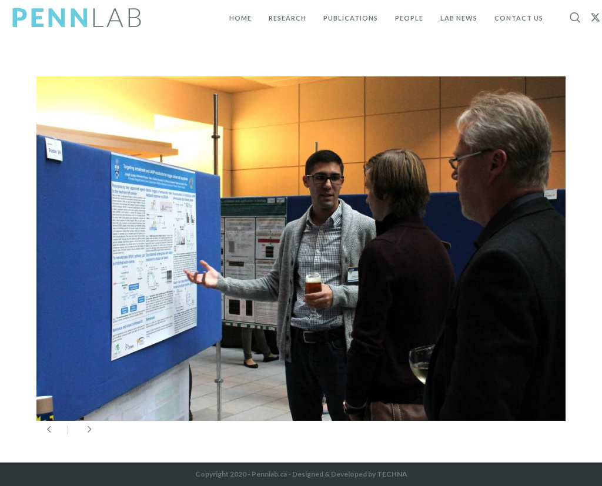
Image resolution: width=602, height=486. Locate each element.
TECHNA (392, 474)
